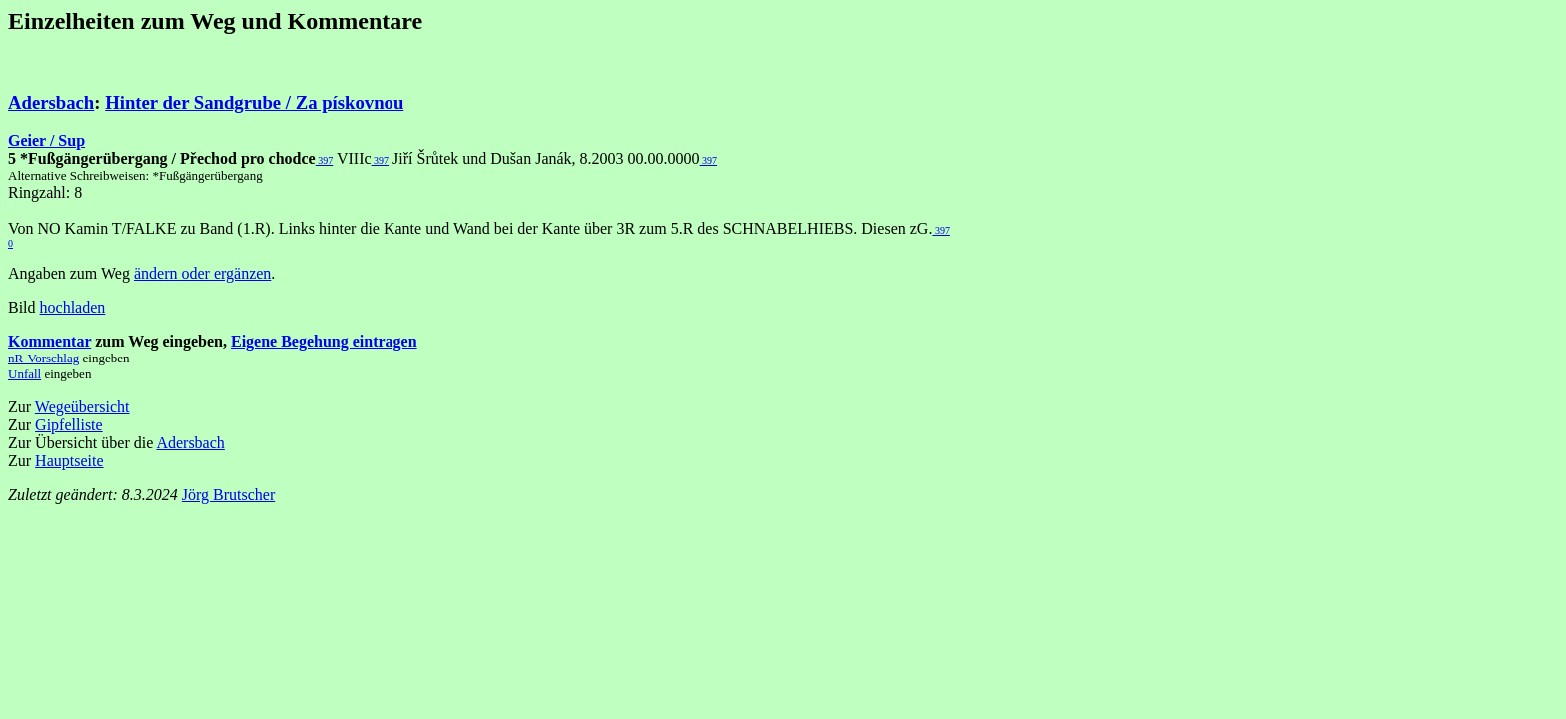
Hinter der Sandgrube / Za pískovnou (254, 102)
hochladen (73, 307)
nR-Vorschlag (43, 358)
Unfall (24, 373)
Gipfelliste (69, 424)
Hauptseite (69, 460)
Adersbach (51, 102)
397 (325, 160)
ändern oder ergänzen (202, 273)
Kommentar (49, 341)
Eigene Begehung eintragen (324, 341)
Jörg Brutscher (228, 494)
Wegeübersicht (82, 406)
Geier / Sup (46, 140)
